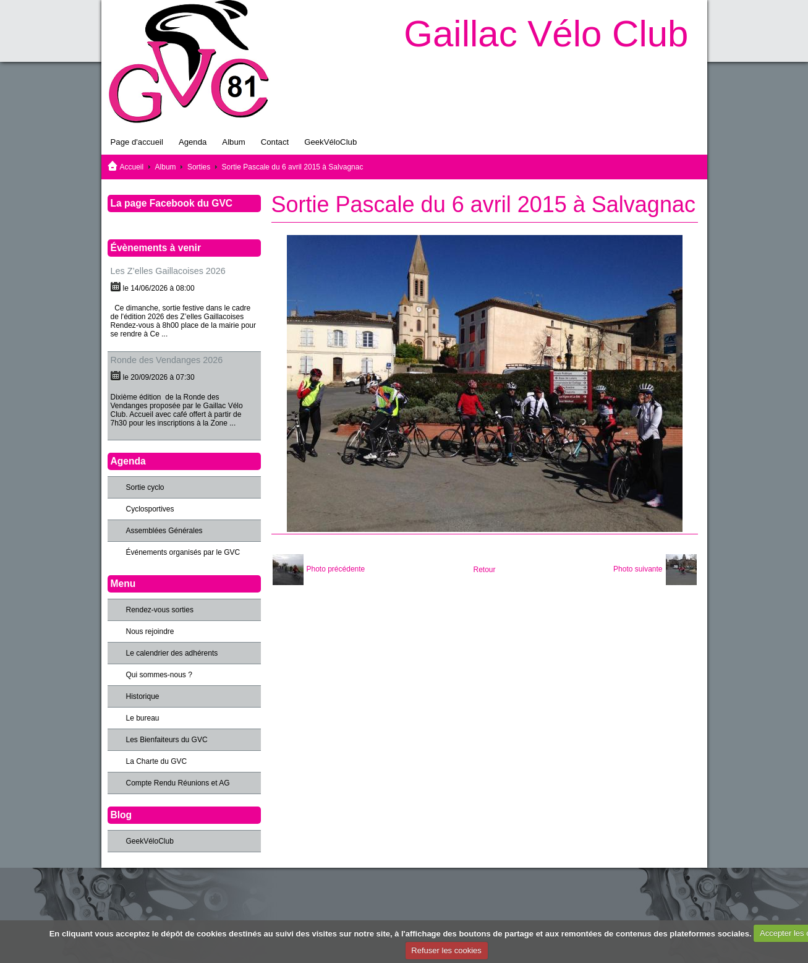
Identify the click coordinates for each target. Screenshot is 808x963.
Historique (142, 696)
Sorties (198, 167)
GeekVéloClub (330, 142)
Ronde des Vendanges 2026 (167, 360)
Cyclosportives (150, 509)
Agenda (192, 142)
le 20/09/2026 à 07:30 (159, 377)
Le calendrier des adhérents (172, 653)
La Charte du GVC (156, 761)
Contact (275, 142)
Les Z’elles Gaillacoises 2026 (168, 271)
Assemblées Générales (164, 530)
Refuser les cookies (446, 950)
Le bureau (142, 718)
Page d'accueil (137, 142)
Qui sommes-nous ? (159, 674)
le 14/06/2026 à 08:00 (159, 288)
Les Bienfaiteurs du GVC (167, 739)
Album (233, 142)
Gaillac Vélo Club (546, 33)
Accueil (132, 167)
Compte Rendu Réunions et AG (178, 783)
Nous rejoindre (150, 631)
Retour (484, 569)
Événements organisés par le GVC (183, 552)
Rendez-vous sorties (159, 610)
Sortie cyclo (145, 487)
